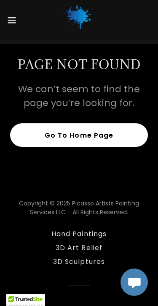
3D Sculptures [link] (78, 261)
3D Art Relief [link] (79, 248)
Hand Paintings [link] (78, 234)
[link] (79, 20)
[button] (14, 20)
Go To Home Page (79, 135)
